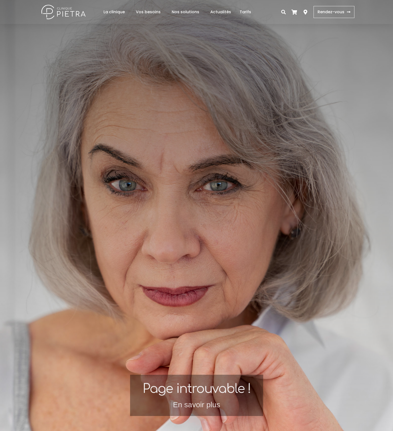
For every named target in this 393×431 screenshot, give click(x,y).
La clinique (115, 12)
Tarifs (245, 12)
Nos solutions (187, 12)
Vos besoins (149, 12)
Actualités (220, 12)
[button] (283, 12)
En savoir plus (196, 404)
